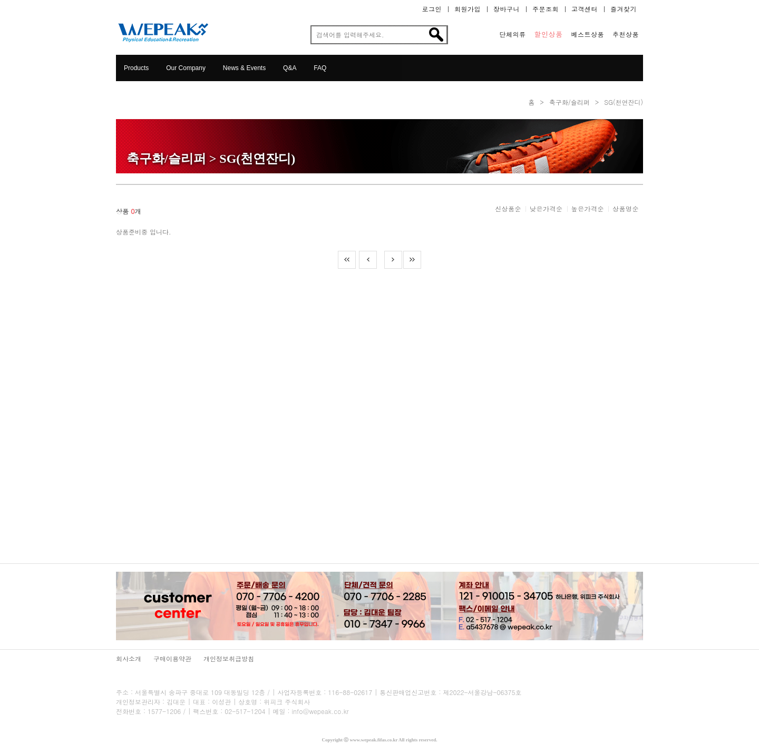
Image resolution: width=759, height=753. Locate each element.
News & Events (244, 68)
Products (136, 68)
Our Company (186, 68)
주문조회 (545, 9)
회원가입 (467, 9)
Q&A (289, 68)
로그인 (432, 9)
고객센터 (584, 9)
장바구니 (506, 9)
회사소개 (128, 658)
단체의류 (513, 34)
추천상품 (625, 34)
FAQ (320, 68)
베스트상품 (588, 34)
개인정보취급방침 (228, 658)
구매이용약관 (172, 658)
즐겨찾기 (623, 9)
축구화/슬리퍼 (569, 101)
